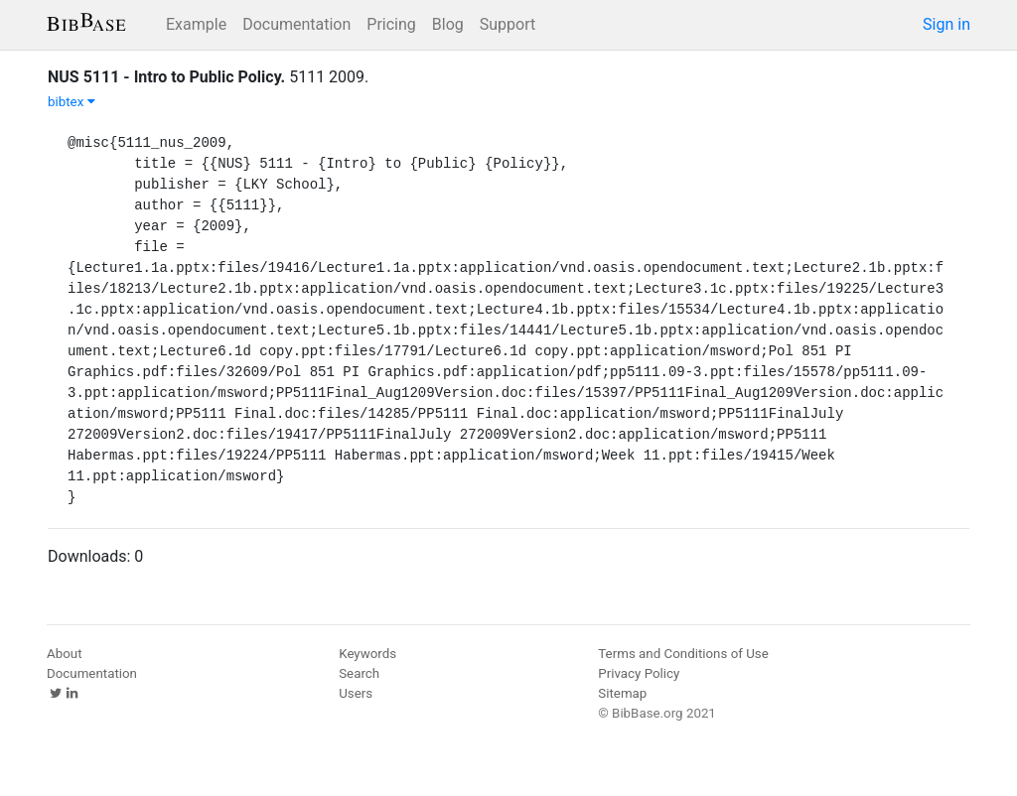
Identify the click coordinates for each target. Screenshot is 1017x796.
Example (196, 24)
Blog (448, 24)
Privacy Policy (638, 673)
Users (355, 693)
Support (507, 24)
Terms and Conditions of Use (683, 653)
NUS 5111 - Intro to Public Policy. (166, 76)
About (64, 653)
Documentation (296, 24)
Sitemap (622, 693)
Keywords (367, 653)
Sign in (946, 24)
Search (359, 673)
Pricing (391, 24)
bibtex (71, 101)
